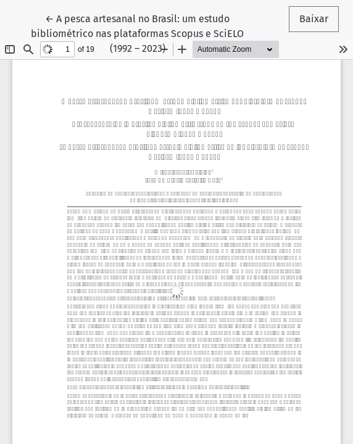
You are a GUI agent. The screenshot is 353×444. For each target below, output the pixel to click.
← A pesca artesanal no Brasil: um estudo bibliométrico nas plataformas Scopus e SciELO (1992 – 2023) (137, 32)
